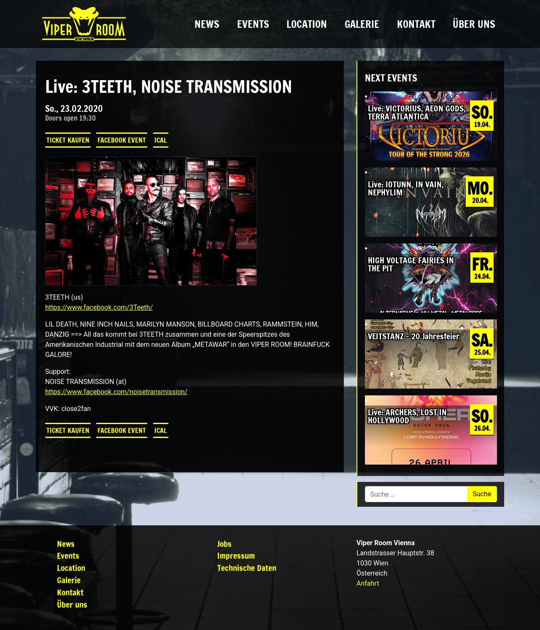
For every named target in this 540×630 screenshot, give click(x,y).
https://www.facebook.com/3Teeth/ (99, 307)
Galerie (362, 24)
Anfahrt (367, 583)
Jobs (224, 543)
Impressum (236, 555)
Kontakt (416, 24)
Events (253, 24)
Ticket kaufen (67, 140)
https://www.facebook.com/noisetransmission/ (116, 392)
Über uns (474, 24)
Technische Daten (246, 567)
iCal (160, 140)
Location (306, 24)
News (206, 24)
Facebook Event (121, 140)
